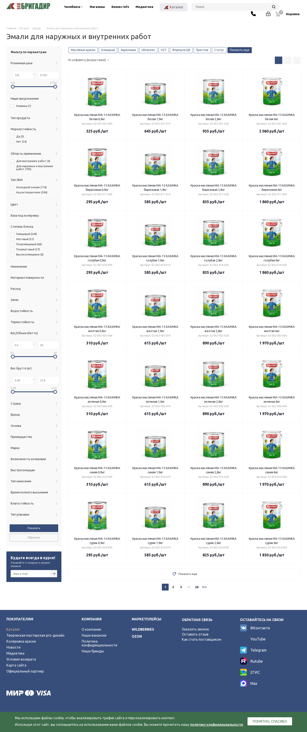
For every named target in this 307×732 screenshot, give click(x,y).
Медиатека (144, 7)
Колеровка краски (21, 641)
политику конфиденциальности (216, 724)
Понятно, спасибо (270, 721)
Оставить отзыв (195, 634)
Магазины (97, 7)
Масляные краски (83, 50)
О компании (91, 629)
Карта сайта (16, 665)
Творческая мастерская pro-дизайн (35, 635)
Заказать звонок (195, 629)
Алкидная (108, 50)
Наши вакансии (94, 635)
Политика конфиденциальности (99, 643)
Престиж (202, 50)
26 (196, 587)
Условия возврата (21, 659)
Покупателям (19, 619)
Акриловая (128, 50)
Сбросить (34, 537)
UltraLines (148, 50)
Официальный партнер (25, 671)
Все (204, 587)
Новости (13, 647)
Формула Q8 (181, 50)
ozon (137, 636)
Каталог (13, 629)
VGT (164, 50)
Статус (219, 50)
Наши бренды (93, 651)
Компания (92, 619)
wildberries (143, 629)
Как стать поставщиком (201, 639)
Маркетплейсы (146, 619)
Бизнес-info (120, 7)
